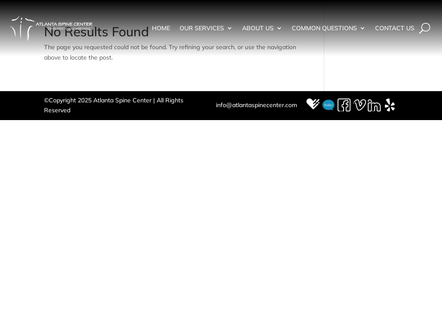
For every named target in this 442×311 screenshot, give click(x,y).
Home (161, 28)
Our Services (202, 28)
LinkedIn (375, 105)
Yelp (390, 105)
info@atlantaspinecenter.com (256, 105)
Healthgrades (313, 105)
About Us (258, 28)
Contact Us (394, 28)
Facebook (344, 105)
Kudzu (329, 105)
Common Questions (324, 28)
